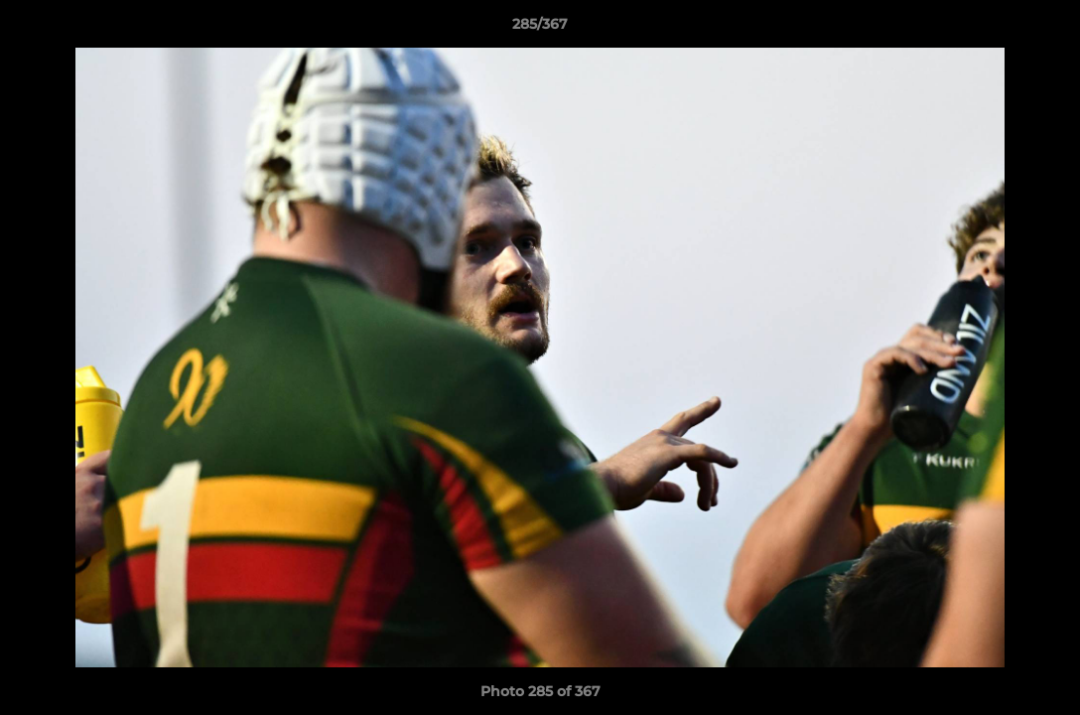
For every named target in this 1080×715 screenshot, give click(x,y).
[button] (1044, 29)
